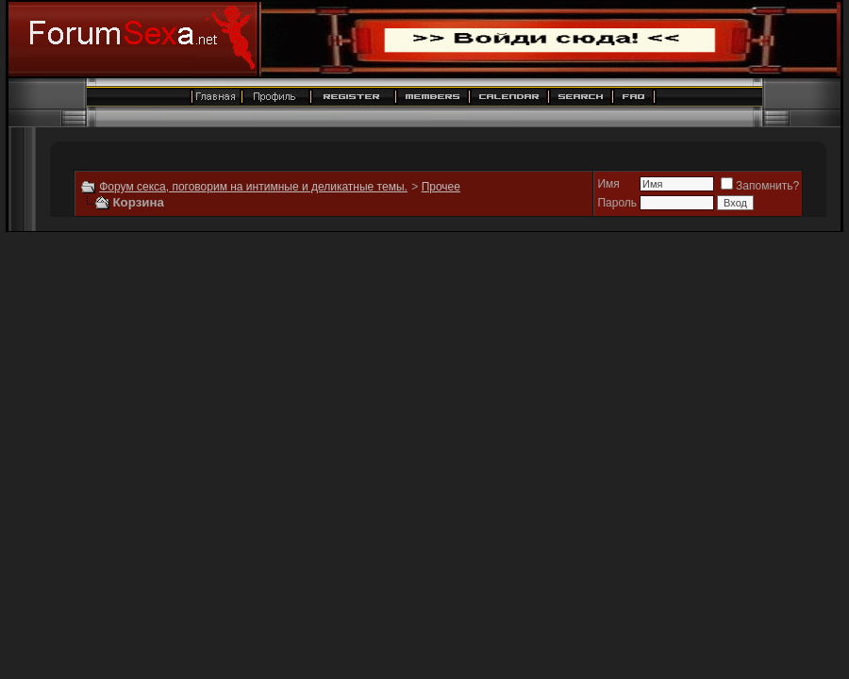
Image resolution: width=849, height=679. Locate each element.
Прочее (441, 186)
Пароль (617, 202)
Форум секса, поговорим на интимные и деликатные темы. (253, 186)
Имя (608, 183)
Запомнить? (760, 185)
